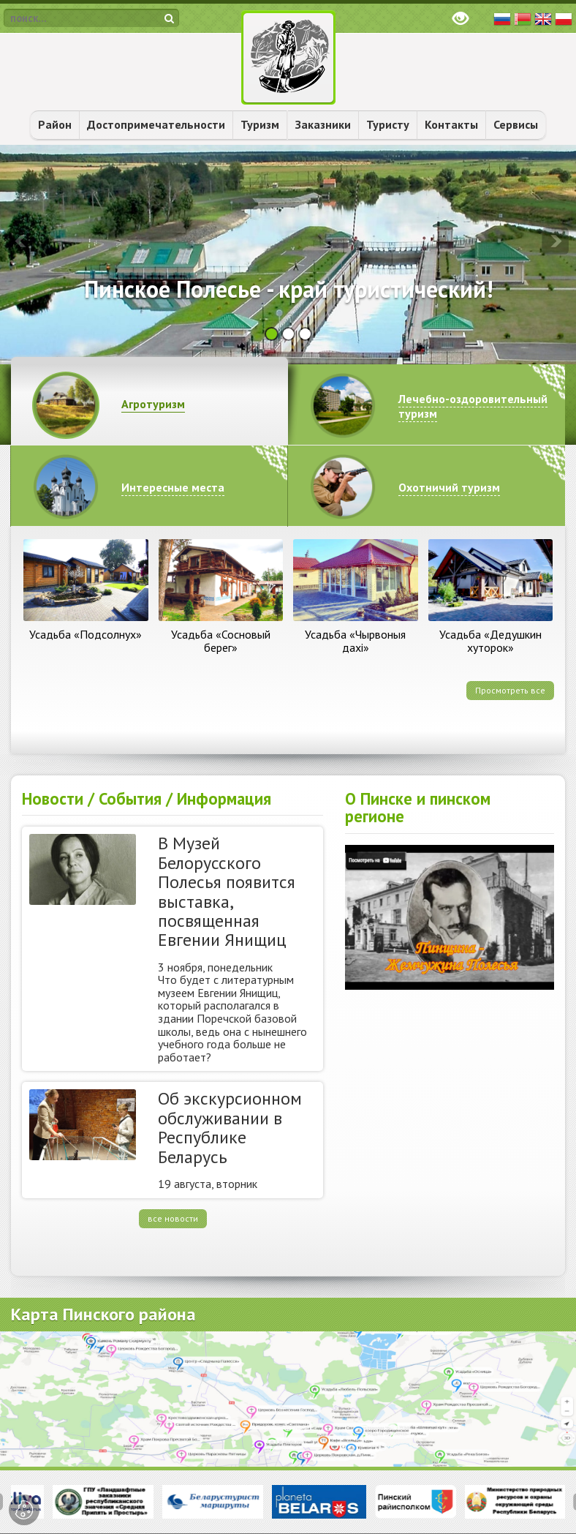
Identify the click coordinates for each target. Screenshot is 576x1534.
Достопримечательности (156, 124)
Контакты (451, 124)
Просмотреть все (510, 690)
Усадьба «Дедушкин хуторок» (490, 641)
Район (55, 124)
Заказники (323, 124)
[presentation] (20, 241)
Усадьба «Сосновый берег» (220, 641)
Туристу (387, 124)
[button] (271, 333)
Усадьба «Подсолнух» (85, 634)
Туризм (259, 124)
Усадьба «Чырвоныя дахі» (355, 641)
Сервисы (515, 124)
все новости (173, 1218)
